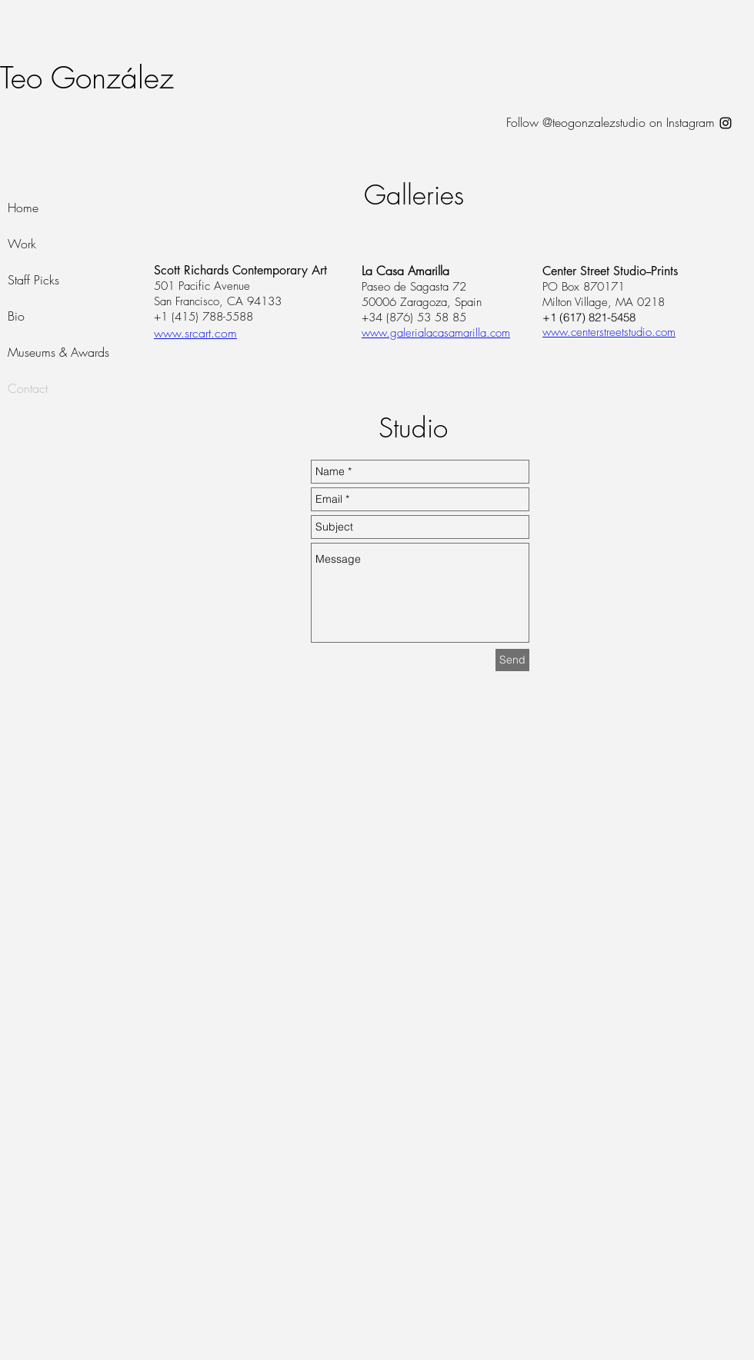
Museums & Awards (58, 352)
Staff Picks (33, 279)
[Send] (512, 660)
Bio (16, 316)
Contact (28, 388)
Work (22, 243)
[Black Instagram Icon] (725, 123)
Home (23, 207)
